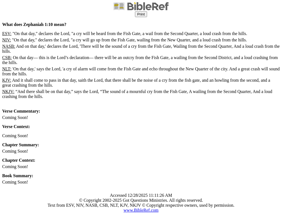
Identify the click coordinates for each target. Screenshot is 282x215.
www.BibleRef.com (141, 210)
